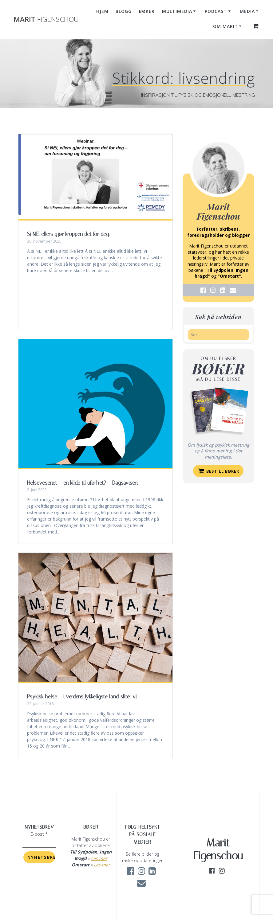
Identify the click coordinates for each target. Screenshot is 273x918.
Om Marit (225, 26)
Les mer (99, 858)
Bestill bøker (218, 471)
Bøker (147, 11)
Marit (46, 19)
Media (247, 11)
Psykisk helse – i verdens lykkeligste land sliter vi (82, 696)
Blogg (124, 11)
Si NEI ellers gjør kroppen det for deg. (68, 234)
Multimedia (177, 11)
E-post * (39, 834)
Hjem (102, 11)
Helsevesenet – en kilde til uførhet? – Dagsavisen (82, 483)
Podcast (216, 11)
